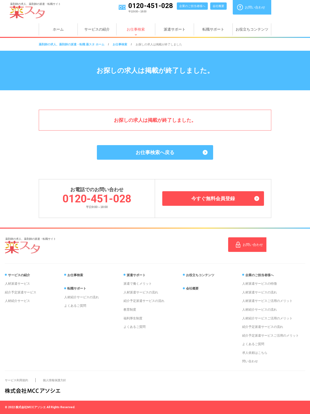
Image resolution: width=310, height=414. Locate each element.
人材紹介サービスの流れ (81, 297)
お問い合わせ (255, 7)
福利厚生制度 (133, 318)
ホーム (58, 29)
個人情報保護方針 (54, 380)
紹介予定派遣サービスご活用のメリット (270, 335)
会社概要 (218, 6)
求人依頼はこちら (254, 353)
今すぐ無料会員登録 (213, 198)
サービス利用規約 (16, 380)
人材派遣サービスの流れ (141, 292)
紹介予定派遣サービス (20, 292)
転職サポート (213, 29)
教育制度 (130, 309)
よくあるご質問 (75, 305)
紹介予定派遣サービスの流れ (144, 301)
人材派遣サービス (17, 283)
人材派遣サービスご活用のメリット (267, 301)
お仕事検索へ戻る (155, 152)
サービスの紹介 (97, 29)
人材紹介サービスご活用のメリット (267, 318)
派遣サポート (175, 29)
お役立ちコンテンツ (252, 29)
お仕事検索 (136, 29)
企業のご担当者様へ (192, 6)
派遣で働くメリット (138, 283)
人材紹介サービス (17, 301)
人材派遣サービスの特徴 (259, 283)
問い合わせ (250, 361)
